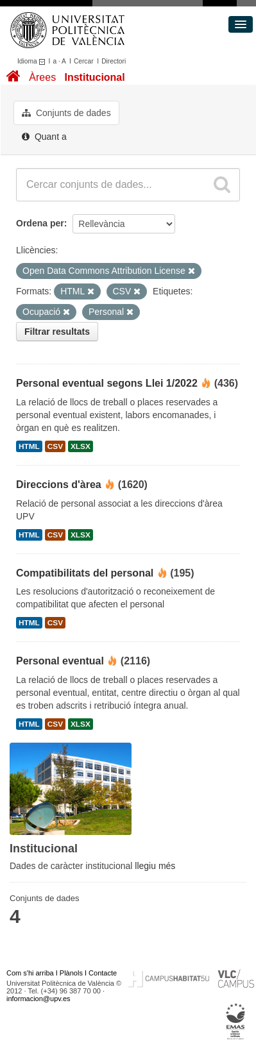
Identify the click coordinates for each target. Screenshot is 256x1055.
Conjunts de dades (66, 113)
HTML (29, 446)
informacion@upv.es (38, 998)
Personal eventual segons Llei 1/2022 (107, 383)
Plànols (71, 973)
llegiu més (155, 866)
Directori (113, 61)
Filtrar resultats (57, 331)
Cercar (84, 61)
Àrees (42, 77)
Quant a (44, 136)
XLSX (80, 446)
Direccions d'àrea (58, 484)
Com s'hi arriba (30, 973)
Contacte (103, 973)
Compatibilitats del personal (84, 573)
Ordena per (40, 223)
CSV (55, 446)
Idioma (33, 61)
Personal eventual (60, 660)
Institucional (94, 77)
